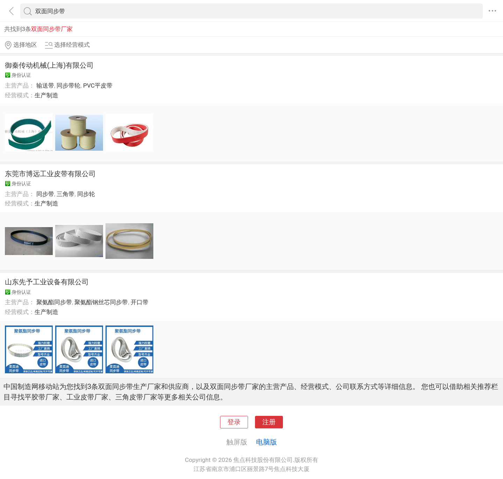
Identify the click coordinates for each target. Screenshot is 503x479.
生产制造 (46, 95)
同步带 (45, 193)
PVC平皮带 (97, 85)
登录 (234, 422)
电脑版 (266, 442)
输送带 (45, 85)
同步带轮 (68, 85)
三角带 (65, 193)
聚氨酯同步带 (54, 302)
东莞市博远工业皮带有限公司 (50, 174)
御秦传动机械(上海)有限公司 (49, 65)
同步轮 (86, 193)
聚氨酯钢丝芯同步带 (101, 302)
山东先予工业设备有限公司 (47, 282)
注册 (269, 422)
